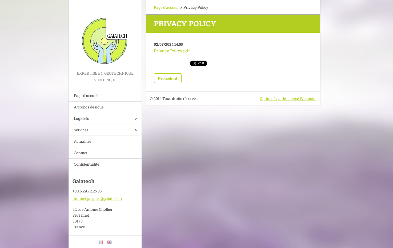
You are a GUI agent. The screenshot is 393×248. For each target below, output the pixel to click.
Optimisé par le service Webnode (288, 98)
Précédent (168, 78)
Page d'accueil (86, 95)
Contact (80, 152)
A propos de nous (89, 107)
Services (81, 129)
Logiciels (81, 118)
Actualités (82, 141)
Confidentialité (86, 164)
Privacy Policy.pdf (172, 50)
